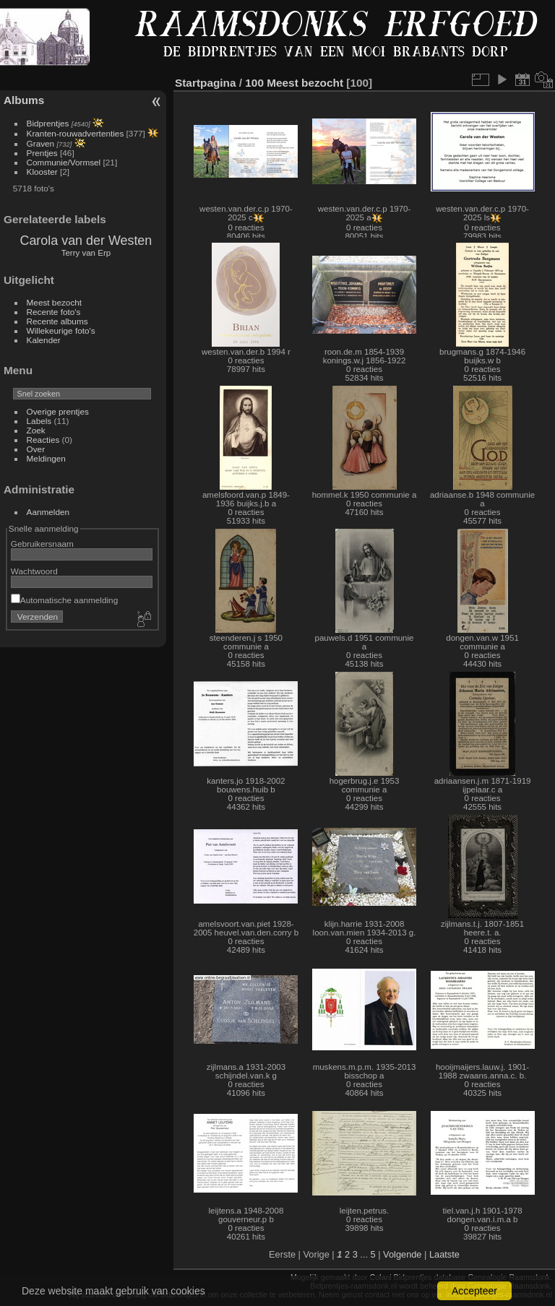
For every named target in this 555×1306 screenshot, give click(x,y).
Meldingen (46, 458)
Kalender (44, 340)
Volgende (402, 1254)
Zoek (36, 430)
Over (36, 449)
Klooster (42, 171)
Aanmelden (48, 511)
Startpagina (205, 83)
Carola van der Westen (86, 240)
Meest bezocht (54, 302)
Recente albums (57, 321)
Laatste (444, 1254)
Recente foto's (54, 311)
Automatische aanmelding (64, 600)
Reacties (43, 439)
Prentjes (42, 152)
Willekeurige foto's (61, 330)
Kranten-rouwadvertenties (75, 133)
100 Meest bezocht (294, 83)
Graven (41, 143)
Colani (381, 1277)
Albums (24, 100)
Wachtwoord (34, 571)
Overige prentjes (58, 411)
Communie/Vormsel (64, 162)
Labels (39, 420)
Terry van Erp (86, 252)
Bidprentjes (48, 123)
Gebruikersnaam (42, 543)
